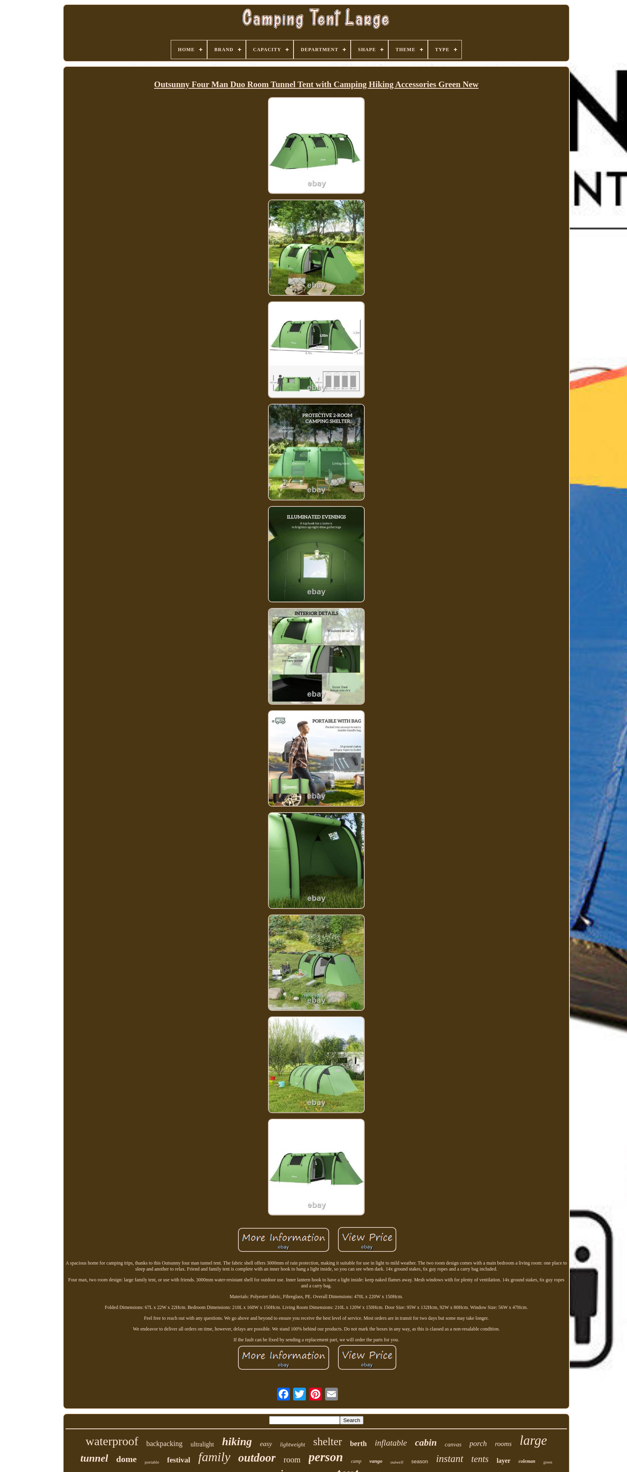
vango (376, 1461)
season (419, 1461)
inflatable (391, 1443)
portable (152, 1462)
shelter (327, 1442)
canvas (453, 1444)
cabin (426, 1442)
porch (478, 1443)
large (533, 1440)
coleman (527, 1461)
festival (178, 1460)
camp (356, 1461)
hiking (237, 1441)
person (326, 1457)
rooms (503, 1444)
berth (358, 1444)
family (214, 1457)
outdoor (257, 1457)
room (292, 1459)
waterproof (112, 1441)
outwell (396, 1462)
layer (504, 1460)
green (547, 1462)
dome (126, 1459)
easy (266, 1444)
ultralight (202, 1444)
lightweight (292, 1445)
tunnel (94, 1458)
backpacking (164, 1444)
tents (480, 1459)
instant (449, 1458)
